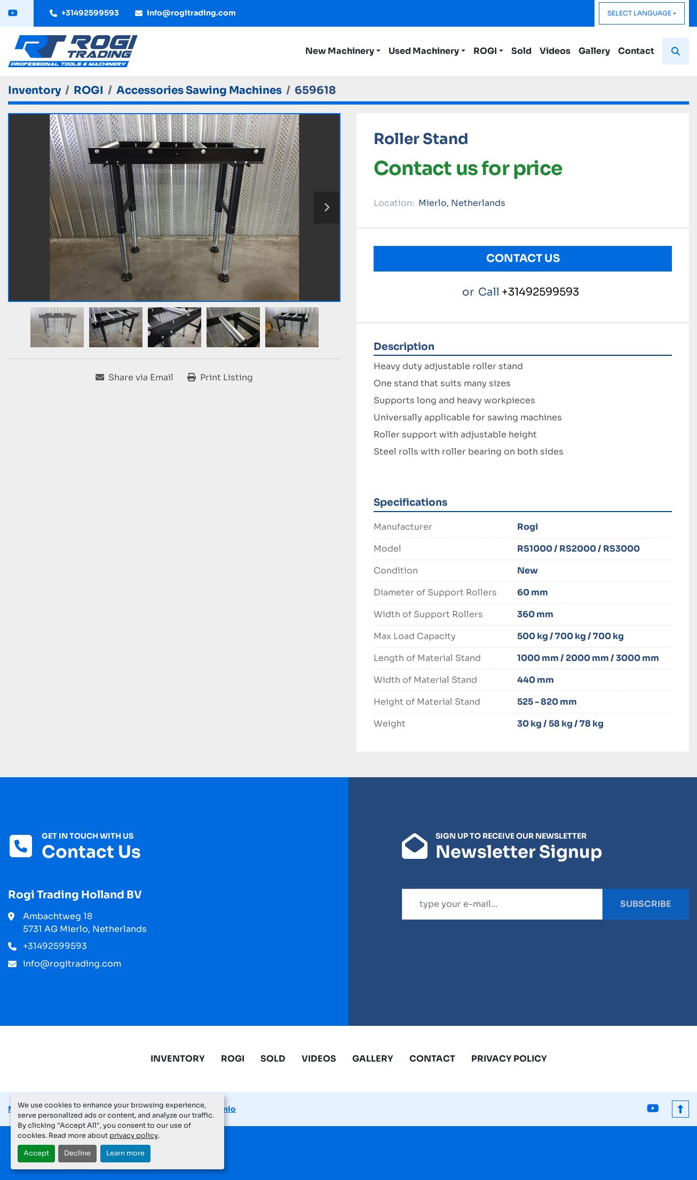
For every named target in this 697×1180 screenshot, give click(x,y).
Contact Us (523, 258)
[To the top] (680, 1109)
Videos (555, 51)
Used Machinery (424, 51)
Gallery (594, 51)
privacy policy (133, 1135)
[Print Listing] (220, 378)
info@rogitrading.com (191, 13)
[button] (343, 51)
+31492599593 (90, 13)
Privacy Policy (509, 1058)
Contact (636, 51)
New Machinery (339, 51)
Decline (77, 1153)
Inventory (178, 1058)
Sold (521, 51)
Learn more (125, 1153)
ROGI (485, 51)
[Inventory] (34, 90)
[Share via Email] (134, 378)
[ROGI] (89, 90)
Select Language (639, 13)
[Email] (502, 904)
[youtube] (13, 13)
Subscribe (645, 904)
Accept (36, 1153)
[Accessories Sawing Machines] (199, 90)
